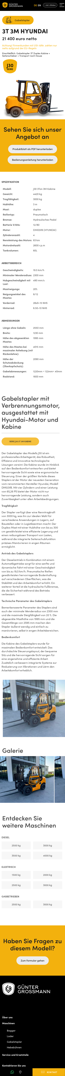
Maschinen (8, 1023)
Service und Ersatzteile (15, 1054)
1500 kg (14, 874)
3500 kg (14, 855)
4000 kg (46, 855)
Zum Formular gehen (32, 960)
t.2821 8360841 (50, 5)
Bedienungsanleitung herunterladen (32, 159)
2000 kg (46, 874)
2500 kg (14, 845)
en (39, 5)
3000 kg (46, 845)
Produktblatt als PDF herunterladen (32, 149)
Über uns (7, 1017)
